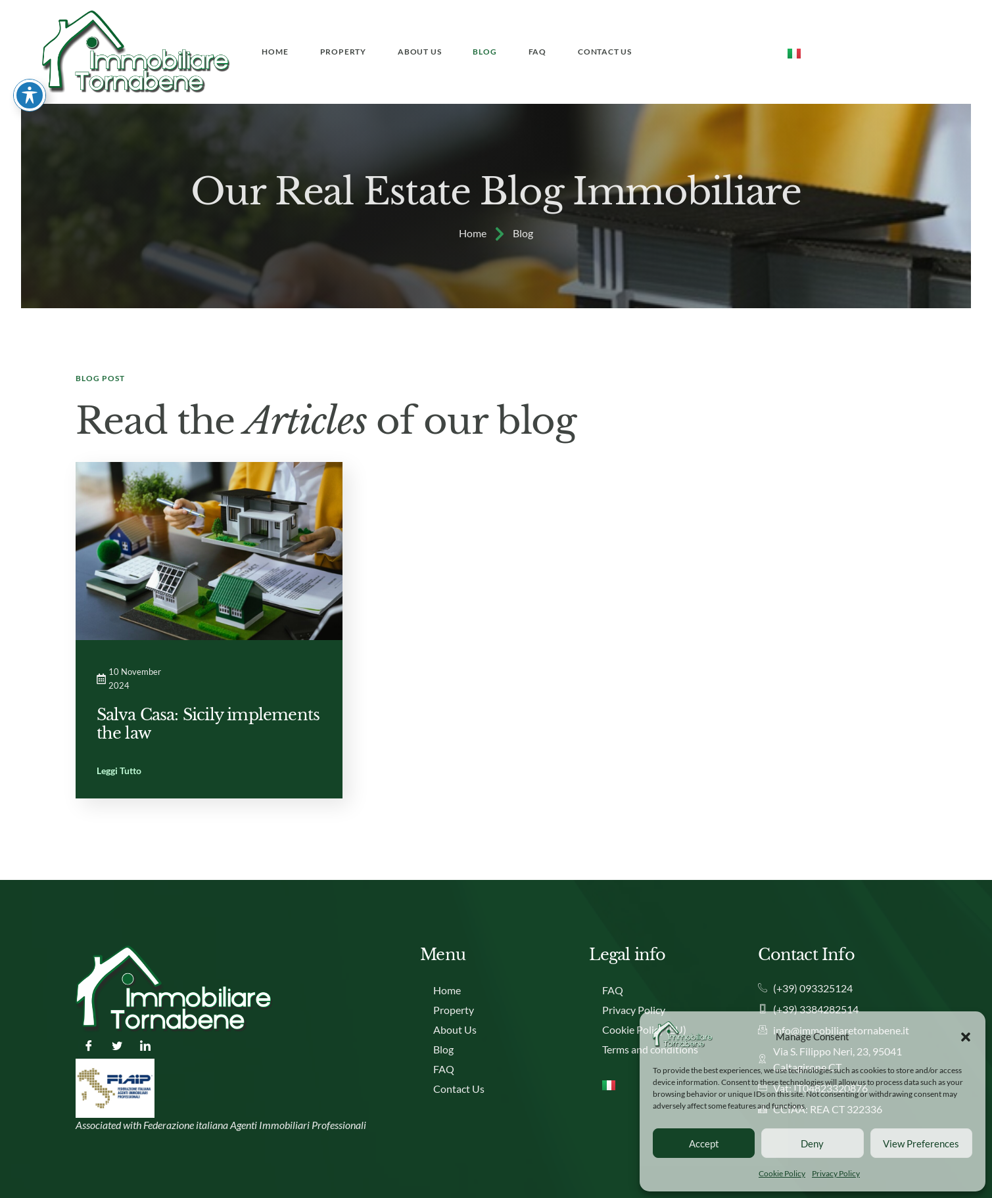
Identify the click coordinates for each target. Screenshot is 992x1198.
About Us (419, 52)
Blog (484, 52)
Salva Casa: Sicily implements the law (208, 724)
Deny (812, 1143)
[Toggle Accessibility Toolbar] (29, 35)
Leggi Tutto (119, 770)
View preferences (921, 1143)
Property (343, 52)
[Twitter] (117, 1045)
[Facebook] (89, 1045)
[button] (965, 1036)
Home (275, 52)
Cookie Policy (782, 1173)
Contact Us (605, 52)
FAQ (537, 52)
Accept (704, 1143)
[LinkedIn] (145, 1045)
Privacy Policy (836, 1173)
